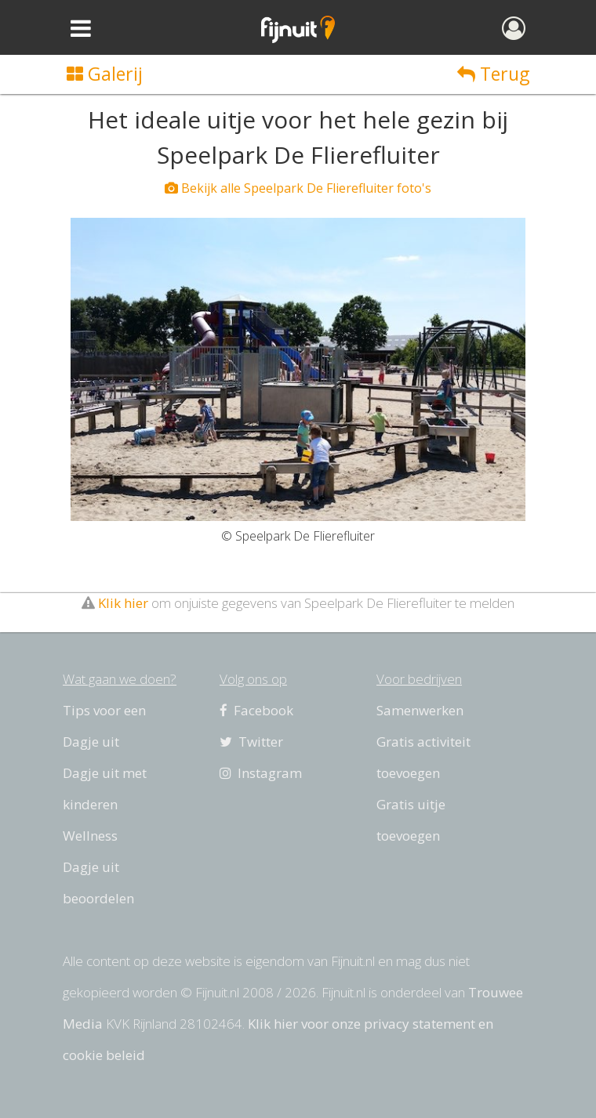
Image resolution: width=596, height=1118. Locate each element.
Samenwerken (419, 710)
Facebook (256, 710)
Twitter (251, 742)
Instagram (261, 773)
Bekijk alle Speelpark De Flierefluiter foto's (298, 188)
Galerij (105, 73)
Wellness (90, 836)
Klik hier (123, 603)
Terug (493, 73)
